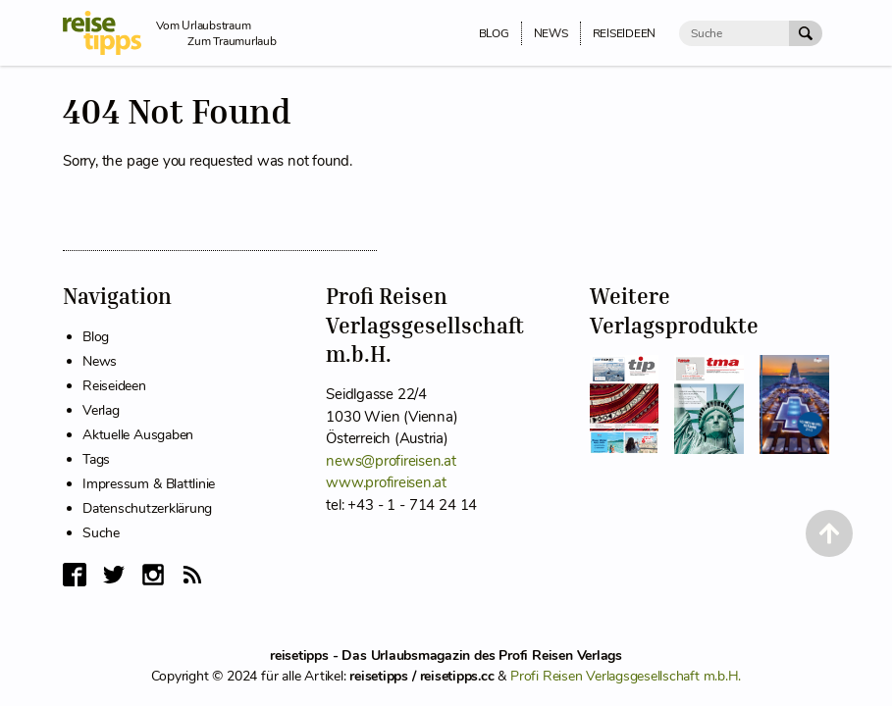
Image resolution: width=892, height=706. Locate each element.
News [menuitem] (551, 33)
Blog (95, 337)
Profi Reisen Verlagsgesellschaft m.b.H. (625, 676)
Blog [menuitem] (494, 33)
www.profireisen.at (386, 482)
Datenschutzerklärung (147, 508)
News (99, 361)
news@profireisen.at (390, 461)
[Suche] (734, 33)
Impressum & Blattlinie (148, 484)
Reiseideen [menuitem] (624, 33)
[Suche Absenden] (805, 33)
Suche (101, 533)
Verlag (101, 410)
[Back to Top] (829, 533)
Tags (96, 459)
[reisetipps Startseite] (109, 33)
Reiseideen (114, 386)
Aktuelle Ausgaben (137, 435)
